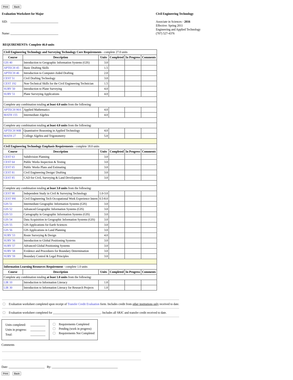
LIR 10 (8, 282)
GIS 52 (8, 209)
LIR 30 (8, 287)
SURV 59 (9, 256)
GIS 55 (8, 224)
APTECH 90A (12, 109)
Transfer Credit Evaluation (83, 304)
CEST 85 (9, 177)
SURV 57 (9, 245)
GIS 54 (8, 219)
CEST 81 (9, 172)
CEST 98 (9, 193)
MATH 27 (10, 135)
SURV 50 (9, 88)
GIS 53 (8, 214)
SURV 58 (9, 251)
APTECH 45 (11, 67)
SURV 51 (9, 94)
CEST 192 (10, 83)
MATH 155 (10, 114)
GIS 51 (8, 203)
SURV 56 (9, 240)
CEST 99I (10, 198)
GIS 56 (8, 230)
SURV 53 (9, 235)
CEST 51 (9, 78)
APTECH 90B (12, 130)
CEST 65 (9, 167)
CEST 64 (9, 162)
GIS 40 (8, 62)
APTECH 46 (11, 73)
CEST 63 (9, 156)
